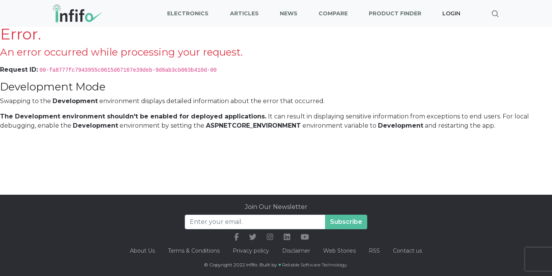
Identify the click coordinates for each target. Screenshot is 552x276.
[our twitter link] (252, 237)
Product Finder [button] (395, 13)
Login (451, 13)
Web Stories (339, 250)
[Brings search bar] (495, 13)
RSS (374, 250)
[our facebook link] (236, 237)
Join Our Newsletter (276, 206)
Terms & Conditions (194, 250)
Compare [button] (333, 13)
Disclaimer (297, 250)
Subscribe (346, 221)
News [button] (288, 13)
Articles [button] (244, 13)
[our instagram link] (270, 237)
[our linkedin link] (287, 237)
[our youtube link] (305, 237)
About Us (142, 250)
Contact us (407, 250)
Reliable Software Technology (314, 265)
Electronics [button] (188, 13)
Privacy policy (251, 250)
